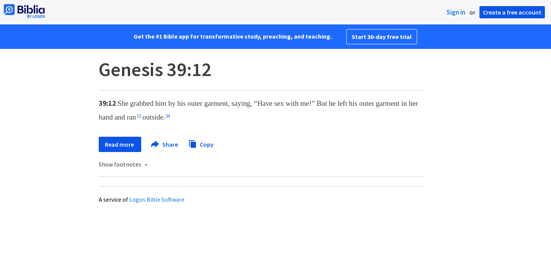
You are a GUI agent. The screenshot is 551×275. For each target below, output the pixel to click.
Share (164, 144)
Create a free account (512, 12)
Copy (201, 143)
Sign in (456, 12)
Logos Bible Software (156, 199)
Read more (120, 144)
